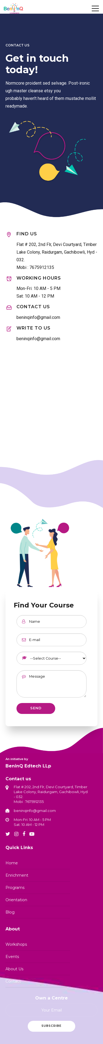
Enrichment (16, 875)
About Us (14, 968)
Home (11, 863)
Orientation (16, 899)
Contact (13, 981)
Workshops (16, 944)
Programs (14, 887)
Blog (10, 912)
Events (12, 956)
